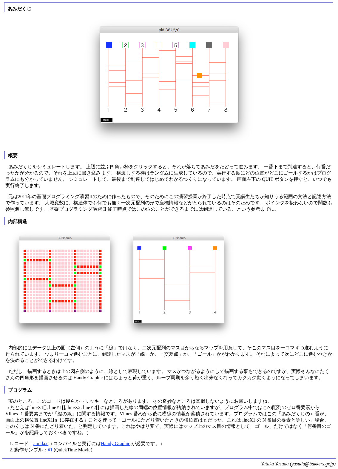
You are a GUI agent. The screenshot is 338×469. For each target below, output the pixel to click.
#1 (50, 449)
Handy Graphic (115, 443)
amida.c (40, 443)
